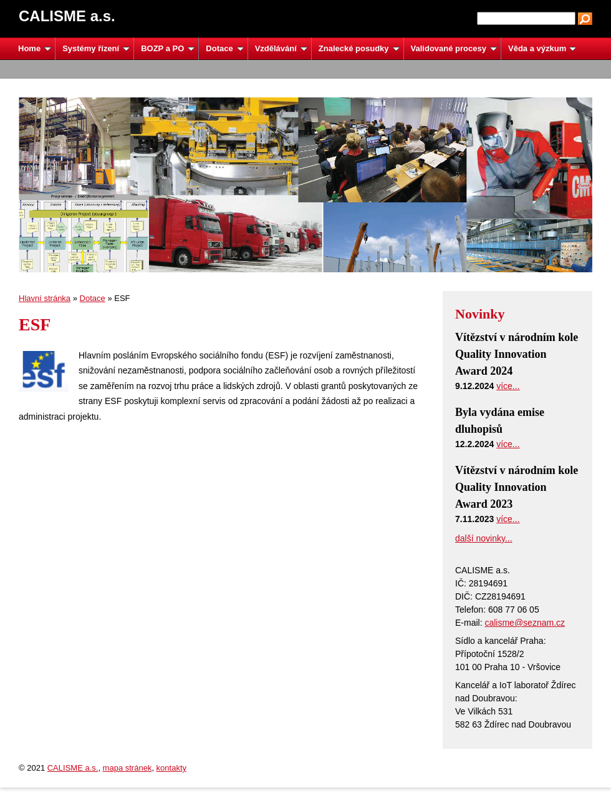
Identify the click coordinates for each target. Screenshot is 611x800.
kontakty (171, 768)
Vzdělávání (281, 48)
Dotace (224, 48)
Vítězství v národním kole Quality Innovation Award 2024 (516, 354)
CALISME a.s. (73, 768)
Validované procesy (454, 48)
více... (507, 386)
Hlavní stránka (44, 298)
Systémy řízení (96, 48)
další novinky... (483, 538)
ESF (35, 324)
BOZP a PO (168, 48)
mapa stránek (127, 768)
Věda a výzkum (542, 48)
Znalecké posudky (359, 48)
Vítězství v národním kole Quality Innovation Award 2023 (516, 487)
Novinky (479, 314)
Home (34, 48)
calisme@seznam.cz (524, 623)
